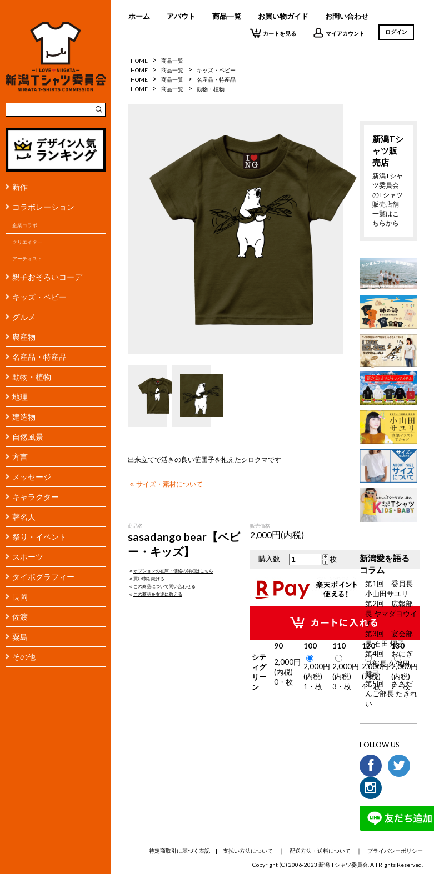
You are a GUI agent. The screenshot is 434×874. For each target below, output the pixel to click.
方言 (20, 456)
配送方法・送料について (320, 850)
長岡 (20, 596)
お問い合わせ (346, 16)
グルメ (24, 317)
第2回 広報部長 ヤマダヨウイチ (391, 613)
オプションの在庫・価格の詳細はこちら (170, 571)
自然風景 (27, 436)
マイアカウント (339, 32)
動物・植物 (31, 376)
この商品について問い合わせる (162, 586)
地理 (20, 396)
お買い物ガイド (283, 16)
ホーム (139, 16)
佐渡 (20, 616)
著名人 (24, 516)
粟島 (20, 636)
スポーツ (27, 556)
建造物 (24, 416)
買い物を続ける (146, 578)
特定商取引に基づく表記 (179, 850)
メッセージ (31, 476)
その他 (24, 656)
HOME (139, 60)
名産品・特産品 (39, 356)
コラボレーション (43, 207)
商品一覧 (226, 16)
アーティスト (27, 258)
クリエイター (27, 242)
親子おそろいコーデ (47, 277)
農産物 (24, 336)
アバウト (181, 16)
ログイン (396, 31)
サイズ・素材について (165, 484)
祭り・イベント (39, 536)
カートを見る (273, 32)
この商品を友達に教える (155, 594)
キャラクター (35, 496)
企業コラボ (24, 225)
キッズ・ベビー (39, 297)
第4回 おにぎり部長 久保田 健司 (389, 663)
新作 (20, 187)
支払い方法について (248, 850)
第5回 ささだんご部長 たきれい (391, 693)
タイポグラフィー (43, 576)
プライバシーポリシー (395, 850)
